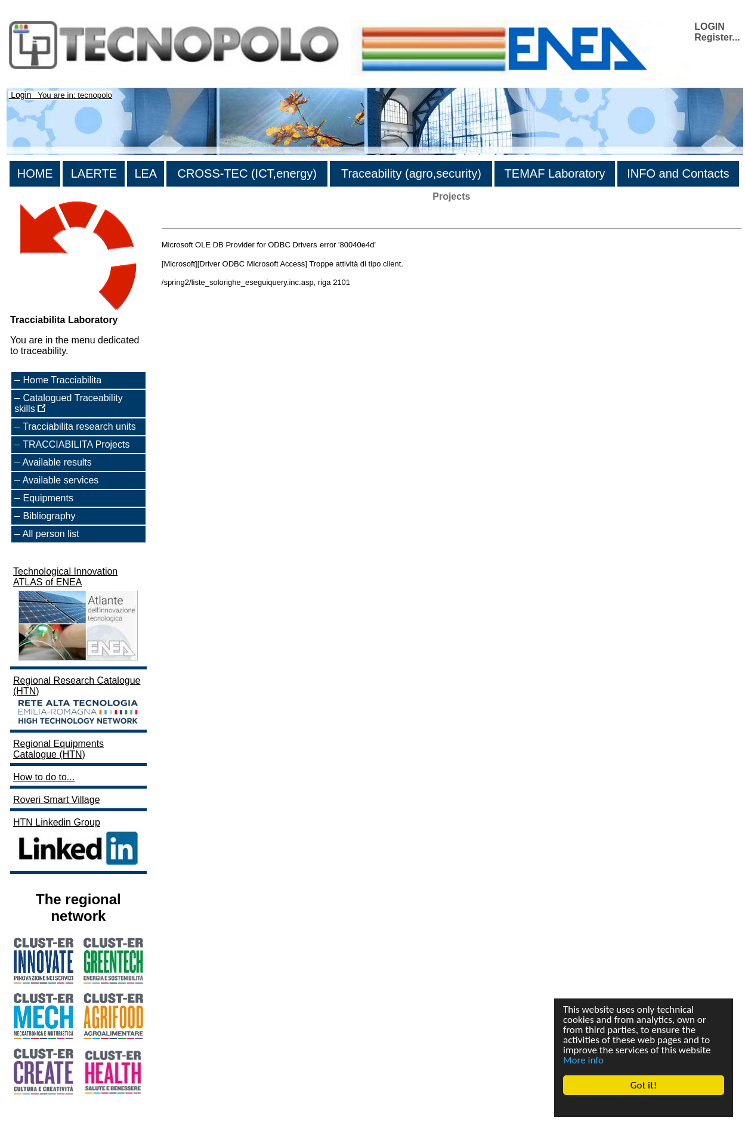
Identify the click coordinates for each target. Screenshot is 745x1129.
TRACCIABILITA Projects (76, 444)
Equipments (48, 498)
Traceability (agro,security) (411, 173)
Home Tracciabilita (62, 380)
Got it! (643, 1085)
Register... (717, 37)
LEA (145, 173)
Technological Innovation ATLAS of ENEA (77, 614)
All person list (51, 534)
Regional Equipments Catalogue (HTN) (58, 749)
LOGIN (709, 26)
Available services (61, 480)
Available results (57, 462)
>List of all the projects (209, 218)
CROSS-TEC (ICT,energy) (247, 173)
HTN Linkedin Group (77, 842)
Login (21, 95)
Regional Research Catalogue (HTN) (77, 701)
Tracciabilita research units (79, 426)
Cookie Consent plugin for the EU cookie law (643, 1105)
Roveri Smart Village (56, 800)
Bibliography (49, 516)
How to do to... (44, 777)
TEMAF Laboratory (555, 173)
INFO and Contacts (678, 173)
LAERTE (94, 173)
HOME (35, 173)
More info (583, 1060)
